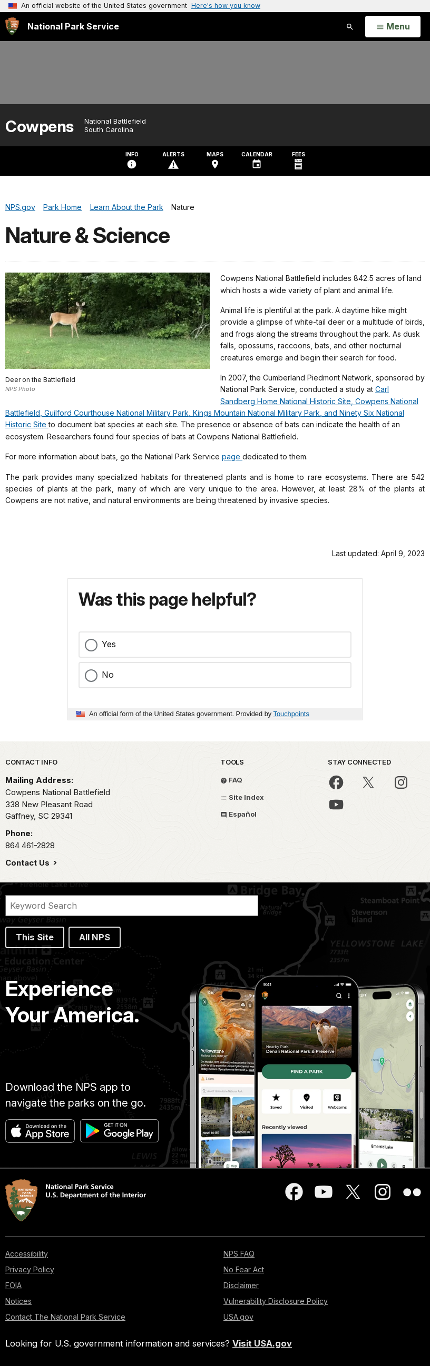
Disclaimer (241, 1285)
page (232, 456)
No (108, 674)
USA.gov (238, 1316)
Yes (109, 644)
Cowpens (39, 126)
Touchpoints (291, 714)
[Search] (131, 905)
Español (238, 814)
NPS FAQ (239, 1253)
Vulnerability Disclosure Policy (275, 1301)
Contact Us (28, 863)
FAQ (231, 780)
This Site (35, 937)
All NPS (94, 937)
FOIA (13, 1285)
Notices (18, 1301)
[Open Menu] (393, 27)
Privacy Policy (29, 1269)
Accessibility (26, 1253)
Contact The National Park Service (65, 1316)
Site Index (242, 797)
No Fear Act (243, 1269)
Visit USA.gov (262, 1343)
